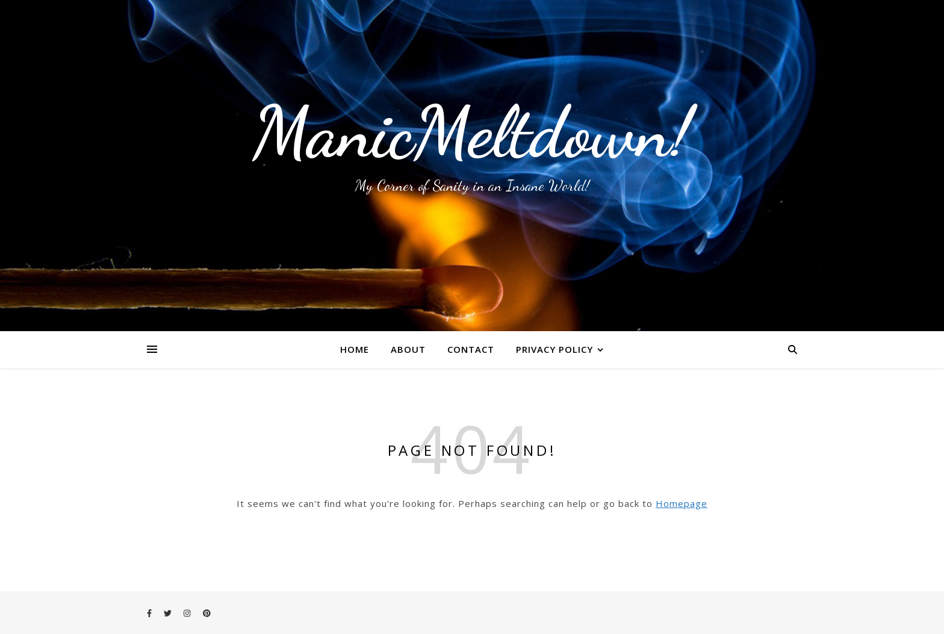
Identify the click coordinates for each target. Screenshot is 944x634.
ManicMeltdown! (472, 132)
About (408, 349)
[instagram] (188, 613)
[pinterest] (207, 613)
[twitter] (168, 613)
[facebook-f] (150, 613)
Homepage (681, 503)
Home (354, 349)
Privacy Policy (554, 349)
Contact (470, 349)
